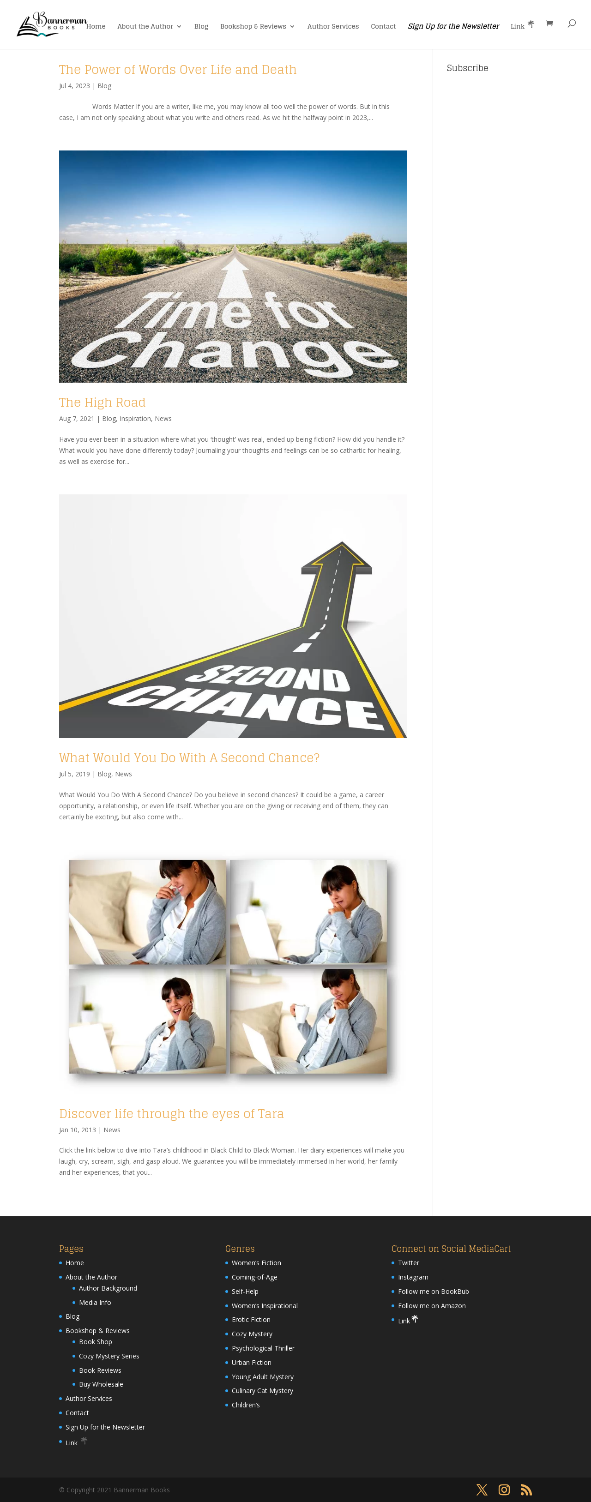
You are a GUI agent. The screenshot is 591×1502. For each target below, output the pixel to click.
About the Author (146, 27)
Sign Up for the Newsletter (453, 27)
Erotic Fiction (251, 1319)
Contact (383, 27)
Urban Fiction (251, 1362)
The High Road (102, 402)
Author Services (333, 27)
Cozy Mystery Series (109, 1356)
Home (96, 27)
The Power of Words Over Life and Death (178, 69)
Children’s (246, 1404)
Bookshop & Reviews (253, 27)
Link (523, 25)
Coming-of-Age (254, 1277)
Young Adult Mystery (263, 1376)
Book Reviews (100, 1370)
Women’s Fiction (256, 1262)
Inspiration (135, 418)
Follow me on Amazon (432, 1305)
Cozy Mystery (252, 1333)
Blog (201, 27)
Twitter (408, 1262)
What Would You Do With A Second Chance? (189, 758)
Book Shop (95, 1341)
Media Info (95, 1302)
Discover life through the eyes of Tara (171, 1113)
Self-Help (245, 1291)
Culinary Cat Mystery (262, 1390)
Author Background (108, 1288)
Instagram (413, 1277)
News (163, 418)
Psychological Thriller (263, 1348)
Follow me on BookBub (433, 1291)
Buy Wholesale (101, 1384)
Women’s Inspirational (265, 1305)
